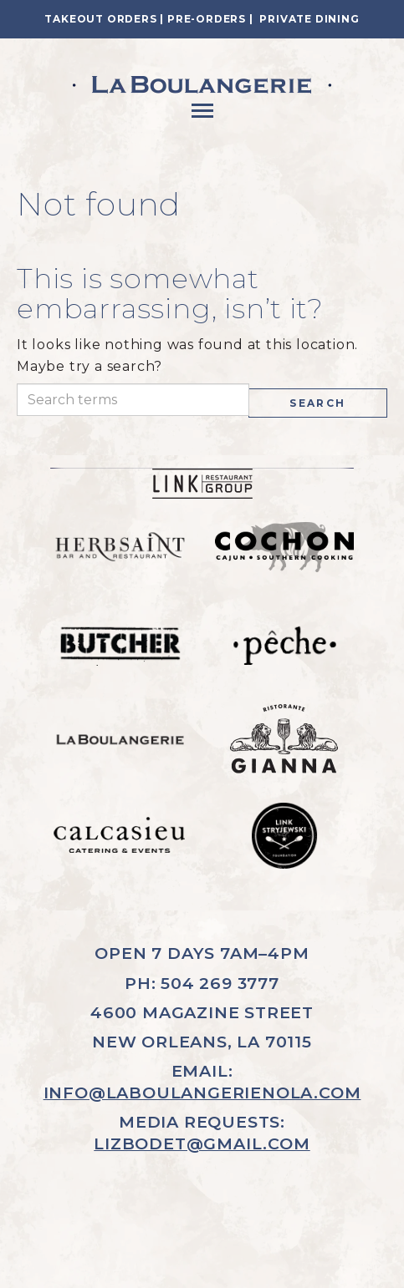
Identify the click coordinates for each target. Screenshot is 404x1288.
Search (317, 403)
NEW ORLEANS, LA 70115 (202, 1042)
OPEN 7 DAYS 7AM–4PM (202, 953)
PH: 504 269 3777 (202, 983)
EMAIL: (202, 1082)
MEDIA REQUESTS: (201, 1133)
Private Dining (309, 19)
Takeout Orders (100, 19)
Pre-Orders (206, 19)
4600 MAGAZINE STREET (202, 1012)
